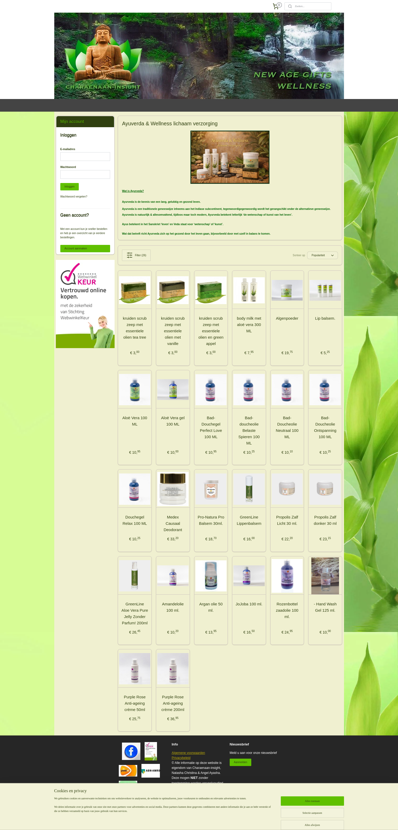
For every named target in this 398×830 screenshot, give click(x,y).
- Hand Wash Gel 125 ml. (325, 607)
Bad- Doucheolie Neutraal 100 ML (287, 427)
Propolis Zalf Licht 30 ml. (287, 520)
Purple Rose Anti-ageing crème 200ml (172, 703)
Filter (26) (136, 255)
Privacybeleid (181, 758)
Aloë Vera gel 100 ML (173, 421)
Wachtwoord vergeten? (73, 196)
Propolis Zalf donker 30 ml (325, 520)
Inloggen (70, 186)
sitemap (203, 820)
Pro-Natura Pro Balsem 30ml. (211, 520)
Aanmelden (240, 762)
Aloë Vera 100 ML (134, 421)
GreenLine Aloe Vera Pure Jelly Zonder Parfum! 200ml (134, 613)
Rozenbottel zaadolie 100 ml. (287, 610)
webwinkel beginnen (230, 820)
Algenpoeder (287, 318)
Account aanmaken (76, 248)
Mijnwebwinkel (270, 820)
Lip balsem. (325, 318)
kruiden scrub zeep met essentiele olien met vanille (173, 331)
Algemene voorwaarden (188, 753)
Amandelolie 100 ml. (173, 607)
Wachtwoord (68, 167)
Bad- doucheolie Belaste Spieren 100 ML (249, 430)
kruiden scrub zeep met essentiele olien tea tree (135, 327)
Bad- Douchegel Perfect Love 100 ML (211, 427)
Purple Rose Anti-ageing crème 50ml (135, 703)
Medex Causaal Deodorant (173, 523)
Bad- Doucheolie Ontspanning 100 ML (325, 427)
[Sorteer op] (322, 255)
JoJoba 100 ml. (249, 604)
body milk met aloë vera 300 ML (249, 324)
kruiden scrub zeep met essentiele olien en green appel (210, 331)
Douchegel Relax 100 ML (134, 520)
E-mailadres (67, 149)
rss (213, 820)
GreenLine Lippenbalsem (249, 520)
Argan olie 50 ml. (211, 607)
